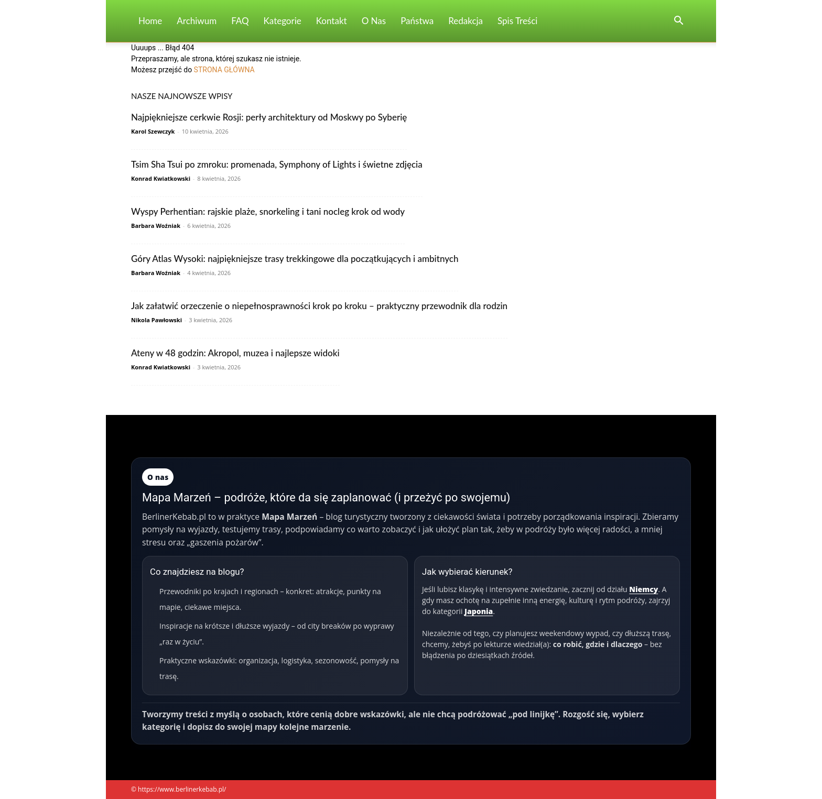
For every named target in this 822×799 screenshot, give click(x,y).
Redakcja (465, 20)
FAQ (239, 20)
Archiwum (197, 20)
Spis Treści (517, 20)
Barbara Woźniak (155, 225)
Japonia (478, 611)
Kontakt (331, 20)
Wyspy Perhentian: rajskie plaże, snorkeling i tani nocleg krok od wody (268, 211)
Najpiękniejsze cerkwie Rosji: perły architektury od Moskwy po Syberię (269, 117)
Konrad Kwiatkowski (160, 178)
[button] (678, 22)
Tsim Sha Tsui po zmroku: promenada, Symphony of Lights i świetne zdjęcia (277, 164)
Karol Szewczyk (153, 131)
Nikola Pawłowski (156, 320)
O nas (374, 20)
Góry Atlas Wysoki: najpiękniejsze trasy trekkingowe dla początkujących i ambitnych (294, 258)
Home (150, 20)
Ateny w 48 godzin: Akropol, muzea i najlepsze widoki (235, 352)
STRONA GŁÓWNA (224, 69)
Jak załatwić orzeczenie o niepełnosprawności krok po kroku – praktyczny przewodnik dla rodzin (319, 305)
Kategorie (282, 20)
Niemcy (643, 589)
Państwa (417, 20)
